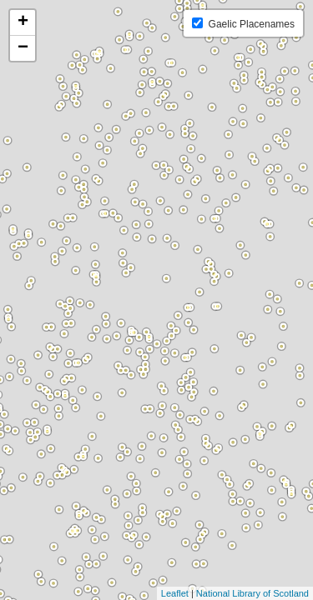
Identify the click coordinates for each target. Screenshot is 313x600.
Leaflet (175, 593)
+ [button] (23, 22)
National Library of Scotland (252, 593)
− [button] (23, 48)
